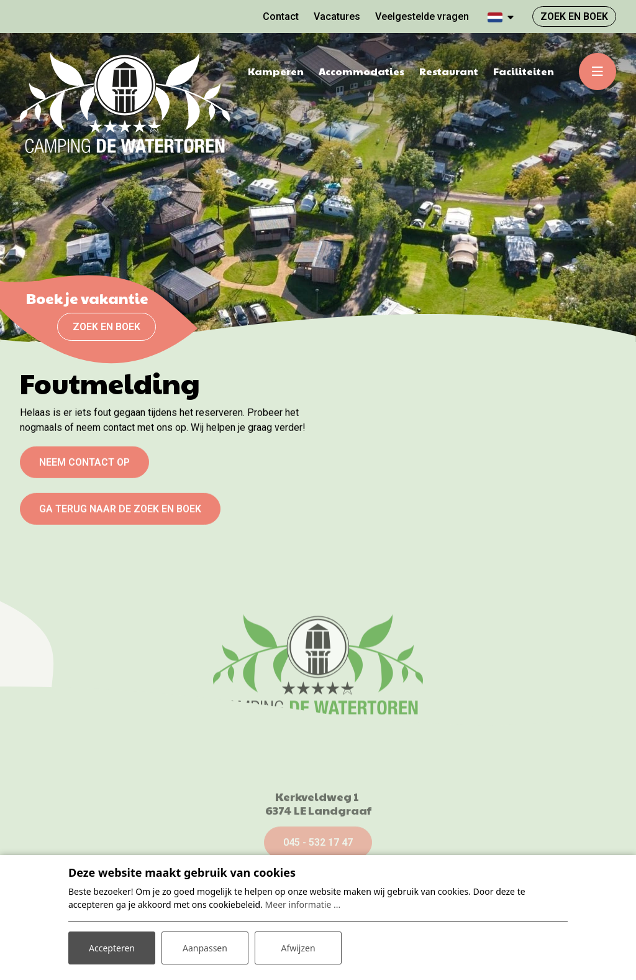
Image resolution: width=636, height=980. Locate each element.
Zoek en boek (106, 327)
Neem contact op (84, 468)
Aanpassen (205, 948)
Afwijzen (298, 948)
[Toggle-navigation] (597, 71)
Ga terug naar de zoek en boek (120, 514)
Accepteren (112, 948)
